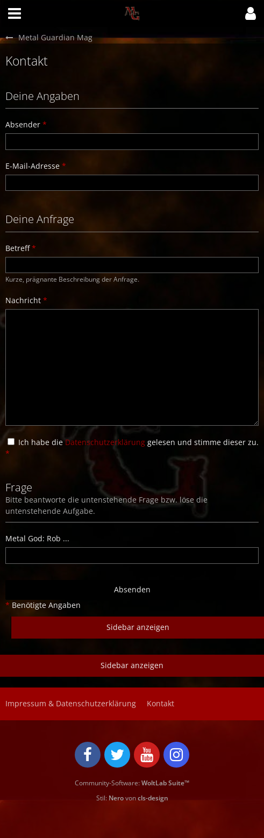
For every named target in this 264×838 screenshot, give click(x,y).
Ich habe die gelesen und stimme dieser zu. (132, 448)
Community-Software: (132, 782)
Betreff (17, 248)
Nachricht (23, 300)
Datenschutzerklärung (105, 442)
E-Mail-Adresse (32, 166)
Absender (22, 124)
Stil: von (132, 798)
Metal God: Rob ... (37, 538)
